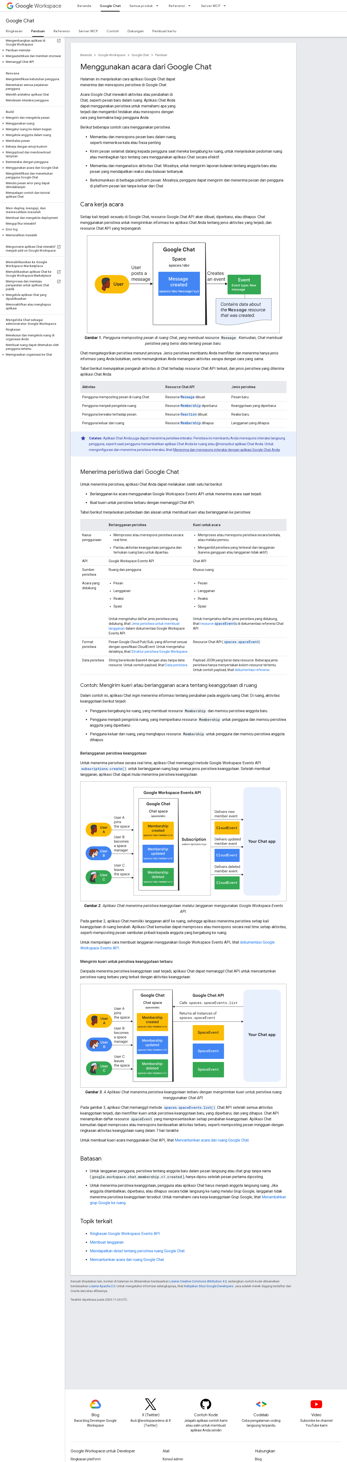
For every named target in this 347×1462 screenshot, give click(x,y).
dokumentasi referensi (252, 670)
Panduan (161, 55)
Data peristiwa (176, 665)
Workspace (38, 6)
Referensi (177, 6)
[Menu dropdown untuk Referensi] (191, 6)
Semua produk (141, 6)
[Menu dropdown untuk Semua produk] (158, 6)
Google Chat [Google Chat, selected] (110, 6)
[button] (31, 50)
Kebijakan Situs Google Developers (208, 1286)
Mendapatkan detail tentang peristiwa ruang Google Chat (137, 1251)
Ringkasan (14, 31)
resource (218, 624)
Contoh (113, 31)
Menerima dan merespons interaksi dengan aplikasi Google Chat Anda (226, 450)
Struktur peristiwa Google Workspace (159, 651)
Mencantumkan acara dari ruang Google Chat (212, 1140)
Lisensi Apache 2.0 (102, 1286)
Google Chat (20, 21)
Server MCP (210, 6)
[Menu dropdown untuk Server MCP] (226, 6)
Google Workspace (111, 55)
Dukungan (135, 31)
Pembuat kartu (164, 31)
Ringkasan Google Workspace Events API (125, 1233)
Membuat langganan (107, 1242)
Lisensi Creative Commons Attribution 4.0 (198, 1281)
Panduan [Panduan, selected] (38, 31)
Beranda (84, 6)
